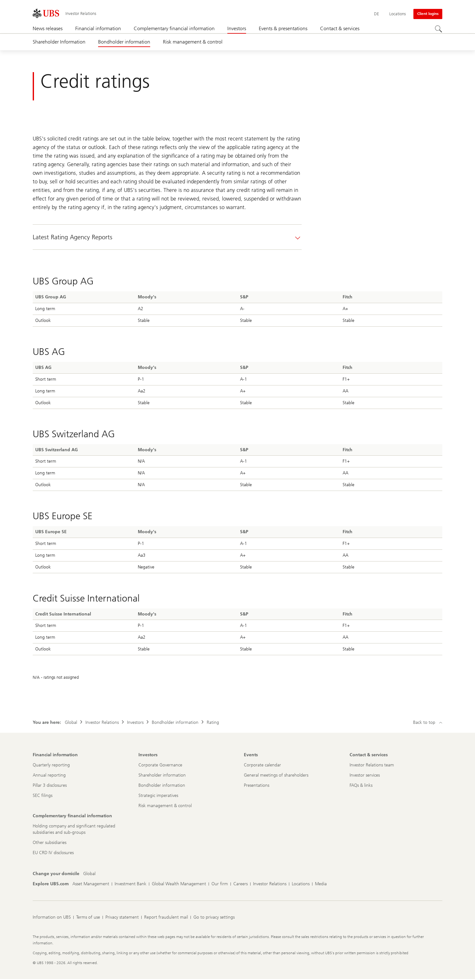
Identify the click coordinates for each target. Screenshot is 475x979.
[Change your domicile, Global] (89, 874)
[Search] (438, 29)
